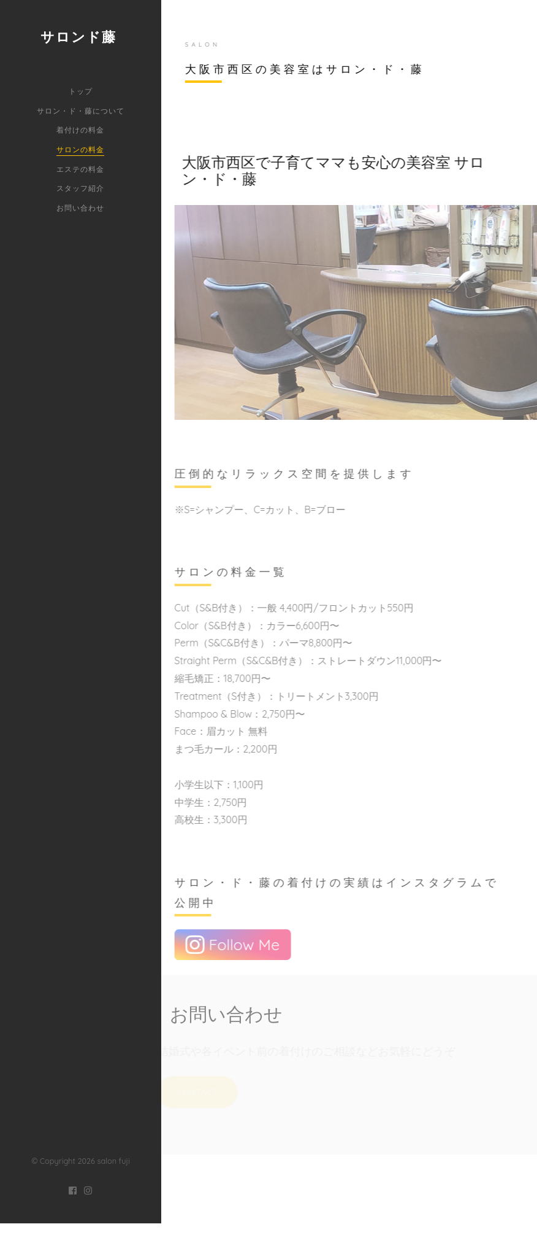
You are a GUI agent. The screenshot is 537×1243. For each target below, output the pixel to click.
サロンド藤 (78, 36)
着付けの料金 (80, 129)
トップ (81, 91)
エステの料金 (80, 169)
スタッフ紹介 (80, 188)
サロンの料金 (80, 149)
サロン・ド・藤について (80, 110)
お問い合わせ (80, 207)
